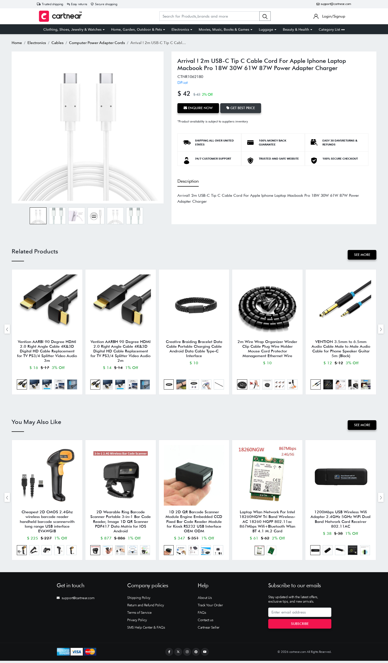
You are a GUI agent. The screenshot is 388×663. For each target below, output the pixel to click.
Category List (332, 29)
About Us (205, 600)
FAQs (202, 615)
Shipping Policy (138, 600)
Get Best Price (241, 108)
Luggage (266, 29)
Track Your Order (210, 607)
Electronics (180, 29)
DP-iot (182, 82)
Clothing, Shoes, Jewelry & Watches (72, 29)
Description (188, 180)
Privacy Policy (137, 622)
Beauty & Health (296, 29)
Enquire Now (198, 108)
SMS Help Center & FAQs (146, 629)
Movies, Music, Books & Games (224, 29)
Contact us (205, 622)
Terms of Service (139, 615)
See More (362, 255)
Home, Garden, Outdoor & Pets (136, 29)
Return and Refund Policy (145, 607)
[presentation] (7, 329)
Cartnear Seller (208, 629)
